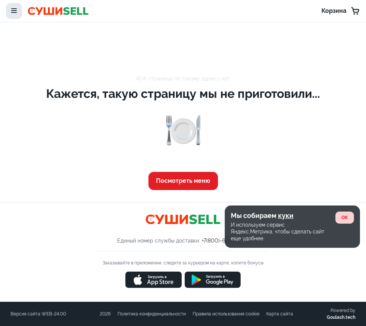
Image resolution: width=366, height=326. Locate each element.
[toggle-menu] (14, 11)
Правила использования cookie (226, 314)
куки (285, 215)
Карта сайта (279, 314)
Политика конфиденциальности (151, 314)
